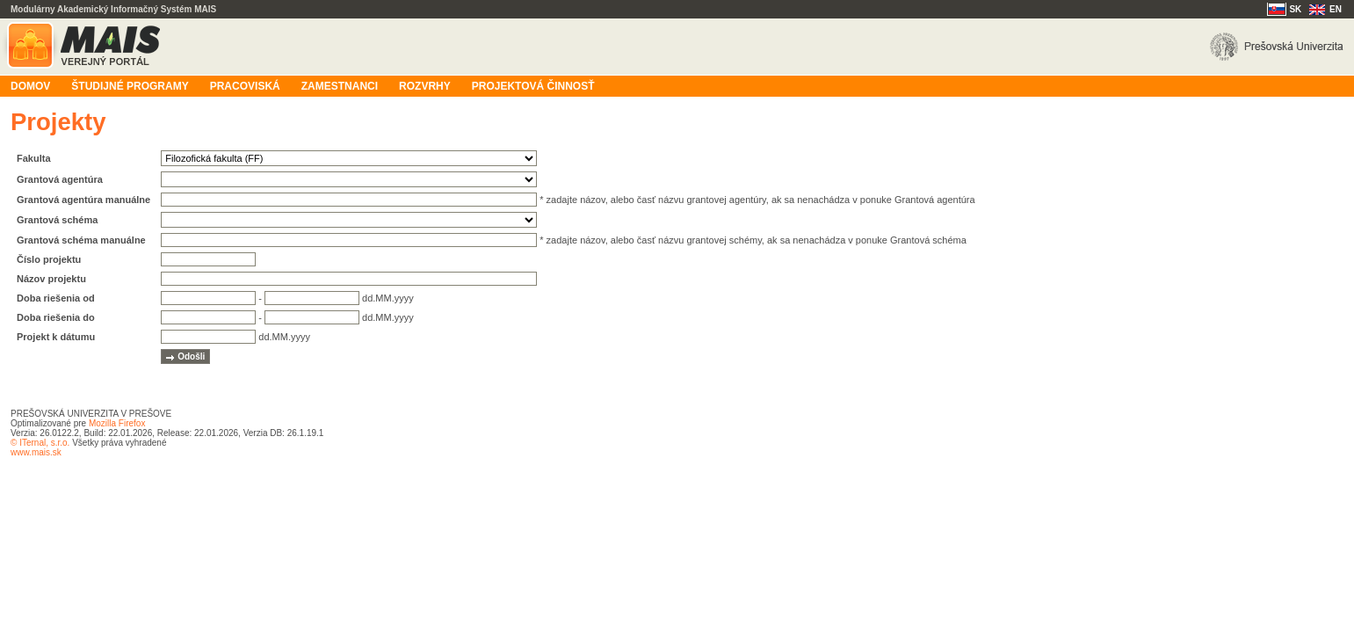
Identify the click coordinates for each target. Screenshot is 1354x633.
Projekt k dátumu (56, 336)
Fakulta (34, 158)
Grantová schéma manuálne (81, 240)
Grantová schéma (57, 220)
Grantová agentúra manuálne (83, 199)
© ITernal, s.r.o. (40, 442)
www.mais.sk (36, 452)
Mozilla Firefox (117, 423)
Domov (30, 86)
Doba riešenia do (56, 317)
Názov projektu (51, 278)
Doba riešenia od (56, 298)
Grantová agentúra (60, 179)
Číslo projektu (49, 259)
